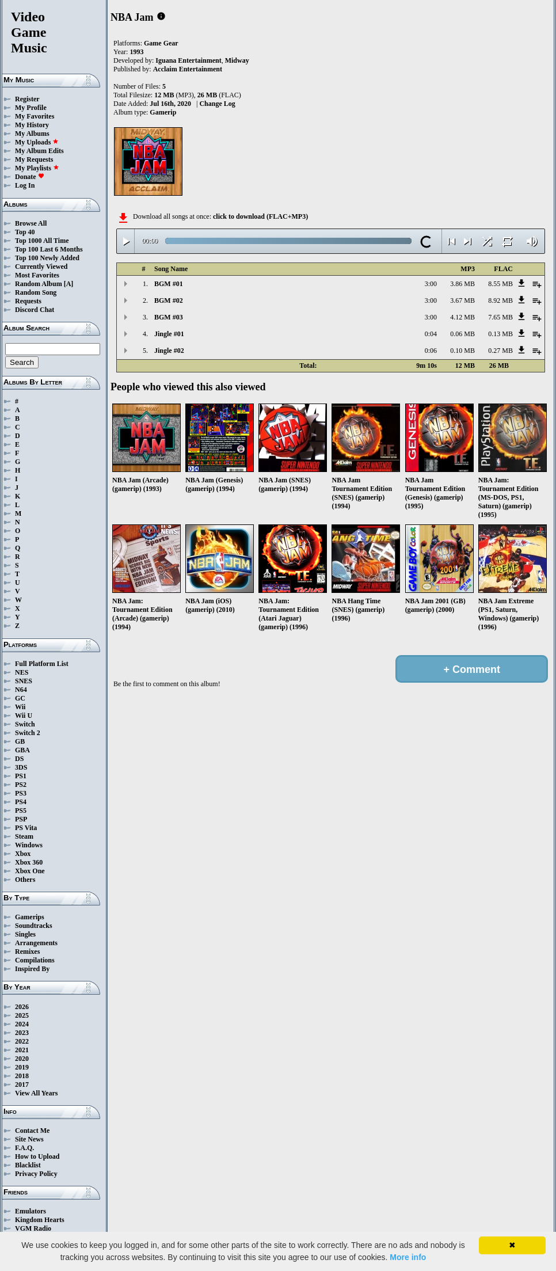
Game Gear (161, 43)
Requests (28, 301)
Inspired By (32, 969)
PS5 (20, 810)
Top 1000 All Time (41, 241)
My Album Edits (39, 151)
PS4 (20, 802)
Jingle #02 (169, 351)
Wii (20, 707)
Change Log (217, 104)
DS (19, 759)
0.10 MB (462, 351)
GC (20, 698)
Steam (24, 836)
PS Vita (26, 828)
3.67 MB (462, 300)
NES (21, 672)
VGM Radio (33, 1228)
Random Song (35, 292)
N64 (21, 690)
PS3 (20, 793)
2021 (22, 1050)
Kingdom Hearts (39, 1220)
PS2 (20, 785)
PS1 (20, 776)
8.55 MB (500, 284)
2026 (22, 1007)
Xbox (23, 854)
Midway (237, 60)
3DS (21, 767)
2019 (22, 1067)
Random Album (38, 284)
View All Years (36, 1093)
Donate (29, 177)
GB (20, 741)
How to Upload (37, 1156)
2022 (22, 1041)
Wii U (23, 715)
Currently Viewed (41, 266)
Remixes (27, 951)
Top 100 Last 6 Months (49, 249)
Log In (25, 185)
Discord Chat (34, 310)
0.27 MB (500, 351)
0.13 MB (500, 334)
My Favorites (34, 116)
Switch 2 (27, 733)
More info (408, 1257)
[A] (69, 284)
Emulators (30, 1211)
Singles (25, 934)
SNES (23, 681)
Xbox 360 (29, 862)
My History (32, 125)
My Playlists (37, 168)
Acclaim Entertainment (187, 69)
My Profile (31, 108)
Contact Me (32, 1131)
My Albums (32, 134)
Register (27, 99)
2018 (22, 1076)
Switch (25, 724)
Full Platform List (41, 664)
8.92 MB (500, 300)
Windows (29, 845)
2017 (22, 1084)
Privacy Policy (36, 1174)
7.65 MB (500, 317)
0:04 (431, 334)
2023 (22, 1033)
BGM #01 (168, 284)
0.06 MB (462, 334)
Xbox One (30, 871)
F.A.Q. (24, 1148)
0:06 (431, 351)
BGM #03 (168, 317)
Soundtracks (33, 926)
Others (25, 880)
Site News (29, 1139)
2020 (22, 1059)
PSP (21, 819)
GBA (22, 750)
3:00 (431, 284)
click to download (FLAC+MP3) (260, 216)
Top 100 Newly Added (47, 258)
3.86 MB (462, 284)
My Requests (34, 159)
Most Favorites (37, 275)
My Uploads (37, 142)
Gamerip (163, 112)
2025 (22, 1015)
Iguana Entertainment (188, 60)
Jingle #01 (169, 334)
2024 (22, 1024)
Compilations (35, 960)
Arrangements (36, 943)
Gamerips (29, 917)
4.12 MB (462, 317)
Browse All (31, 223)
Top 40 (25, 232)
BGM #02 (168, 300)
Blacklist (28, 1165)
